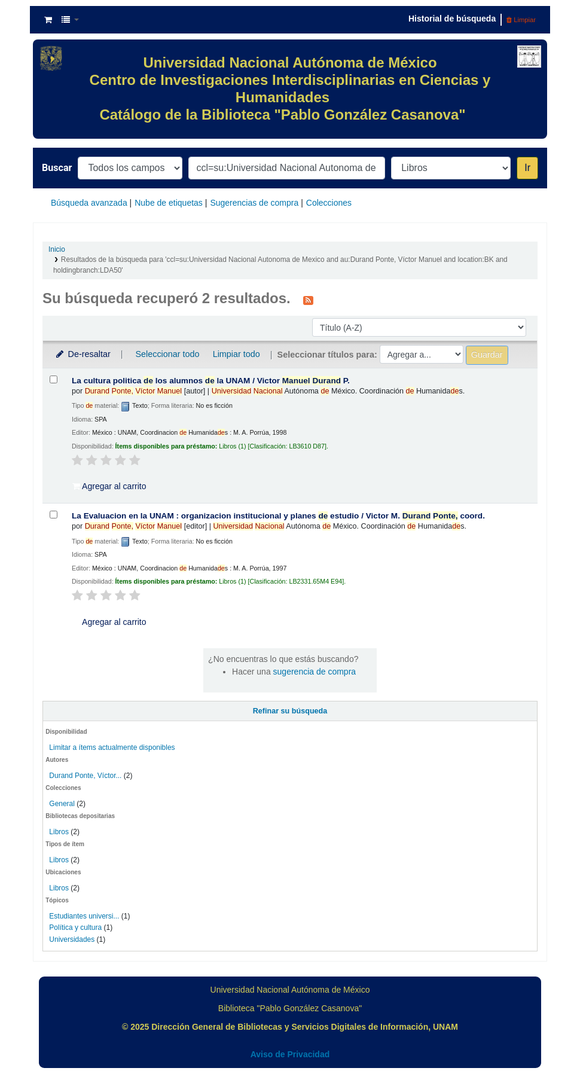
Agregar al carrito (109, 486)
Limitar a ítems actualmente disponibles (112, 747)
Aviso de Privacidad (290, 1054)
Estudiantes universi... (84, 916)
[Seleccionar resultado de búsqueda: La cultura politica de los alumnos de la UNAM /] (53, 379)
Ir (527, 168)
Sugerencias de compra (254, 203)
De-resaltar (82, 354)
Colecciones (329, 203)
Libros (59, 832)
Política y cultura (75, 927)
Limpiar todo (236, 354)
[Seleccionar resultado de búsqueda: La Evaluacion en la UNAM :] (53, 514)
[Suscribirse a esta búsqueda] (308, 299)
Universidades (71, 939)
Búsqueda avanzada (89, 203)
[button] (48, 20)
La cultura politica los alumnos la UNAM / (211, 380)
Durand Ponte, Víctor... (85, 775)
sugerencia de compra (314, 671)
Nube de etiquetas (169, 203)
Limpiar (521, 19)
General (63, 804)
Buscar (57, 167)
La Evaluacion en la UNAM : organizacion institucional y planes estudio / (278, 515)
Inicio (56, 249)
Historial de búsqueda (452, 18)
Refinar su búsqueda (290, 711)
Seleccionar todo (167, 354)
